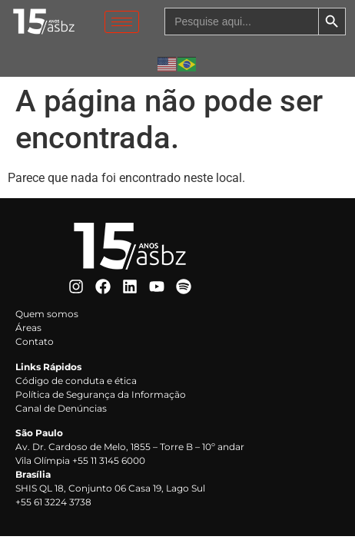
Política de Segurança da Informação (100, 394)
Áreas (28, 327)
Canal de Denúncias (61, 408)
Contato (34, 341)
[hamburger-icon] (122, 22)
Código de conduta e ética (76, 380)
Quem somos (46, 314)
